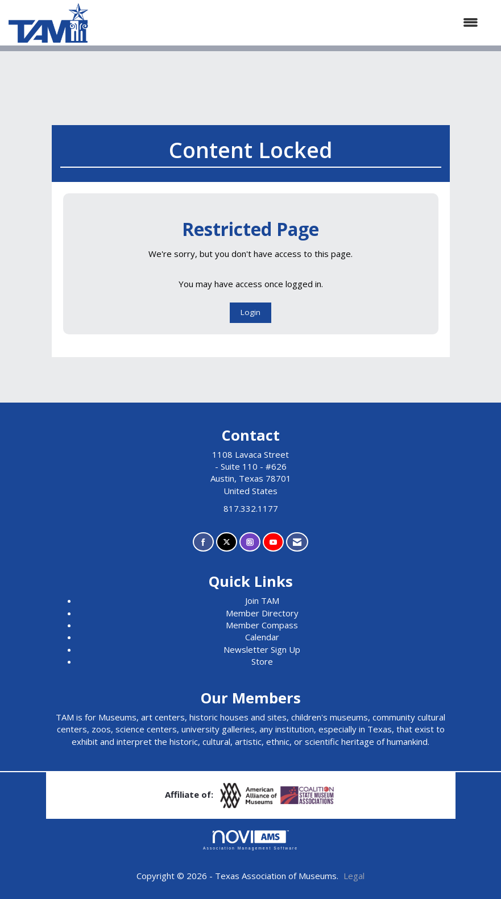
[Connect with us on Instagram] (249, 542)
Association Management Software (250, 840)
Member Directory (262, 613)
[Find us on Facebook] (203, 542)
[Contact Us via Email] (297, 542)
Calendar (262, 637)
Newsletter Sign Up (261, 649)
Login (250, 312)
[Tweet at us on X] (226, 542)
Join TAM (262, 600)
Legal (354, 875)
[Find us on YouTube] (273, 542)
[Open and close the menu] (289, 22)
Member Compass (262, 625)
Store (262, 661)
